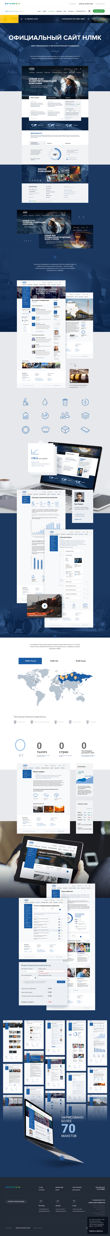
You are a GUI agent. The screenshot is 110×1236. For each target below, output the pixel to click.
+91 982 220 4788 (77, 1209)
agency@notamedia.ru (44, 1211)
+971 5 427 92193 (60, 1209)
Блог (65, 11)
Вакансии (59, 11)
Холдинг (72, 4)
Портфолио (51, 11)
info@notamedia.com (61, 1211)
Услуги (44, 11)
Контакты (70, 11)
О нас (39, 11)
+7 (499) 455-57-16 (80, 11)
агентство (88, 4)
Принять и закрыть (96, 1231)
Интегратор (100, 4)
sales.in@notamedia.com (78, 1211)
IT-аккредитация (100, 1214)
